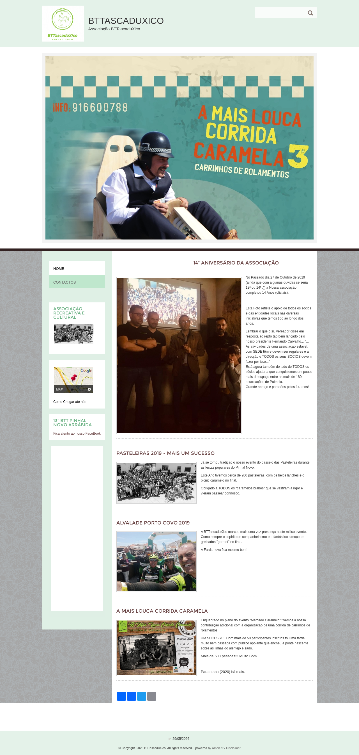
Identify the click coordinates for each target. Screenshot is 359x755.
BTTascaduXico (126, 21)
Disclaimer (233, 748)
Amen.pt (218, 748)
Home (58, 268)
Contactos (64, 282)
